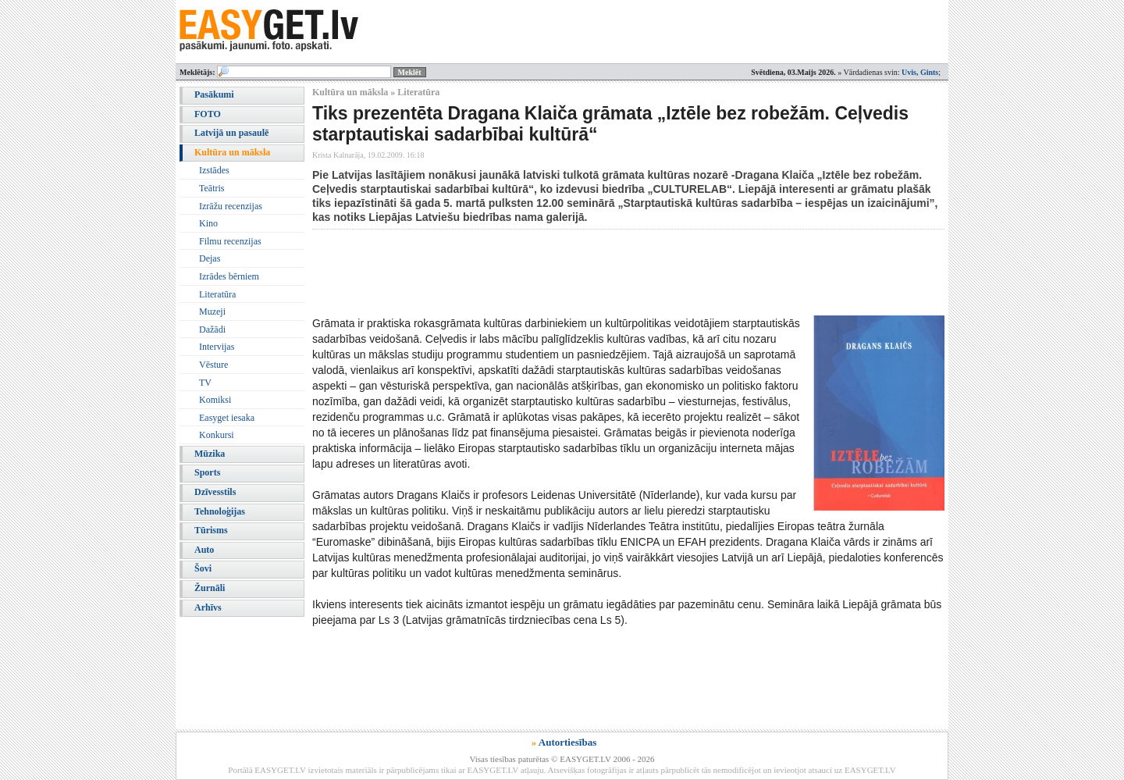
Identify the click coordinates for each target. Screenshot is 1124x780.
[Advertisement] (596, 272)
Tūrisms (211, 530)
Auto (204, 549)
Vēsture (213, 364)
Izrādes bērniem (229, 276)
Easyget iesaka (226, 417)
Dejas (209, 258)
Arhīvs (208, 607)
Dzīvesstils (215, 491)
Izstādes (214, 170)
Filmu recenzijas (230, 241)
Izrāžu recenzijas (230, 206)
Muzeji (212, 311)
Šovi (203, 568)
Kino (208, 223)
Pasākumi (214, 94)
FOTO (207, 114)
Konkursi (216, 434)
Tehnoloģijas (219, 511)
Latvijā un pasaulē (231, 132)
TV (205, 382)
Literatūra (217, 294)
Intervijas (216, 346)
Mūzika (209, 453)
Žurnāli (209, 587)
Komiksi (215, 399)
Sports (207, 472)
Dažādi (212, 329)
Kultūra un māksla (232, 152)
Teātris (211, 188)
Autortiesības (567, 742)
